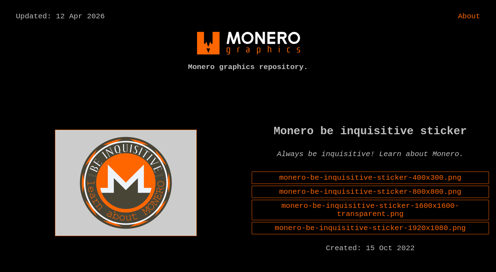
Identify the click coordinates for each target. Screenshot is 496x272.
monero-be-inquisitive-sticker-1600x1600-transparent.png (370, 223)
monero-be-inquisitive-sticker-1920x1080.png (370, 243)
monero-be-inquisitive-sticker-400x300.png (370, 186)
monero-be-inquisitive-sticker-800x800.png (370, 202)
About (469, 17)
